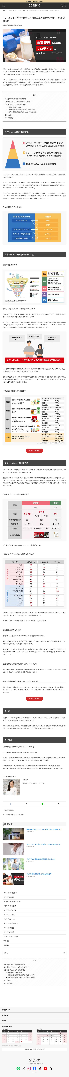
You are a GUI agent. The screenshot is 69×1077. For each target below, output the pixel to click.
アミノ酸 (6, 941)
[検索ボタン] (64, 953)
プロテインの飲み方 (10, 915)
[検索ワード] (34, 953)
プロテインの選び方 (10, 910)
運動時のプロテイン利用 (15, 107)
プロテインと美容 (9, 932)
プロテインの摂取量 (10, 906)
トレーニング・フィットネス (11, 936)
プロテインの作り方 (10, 919)
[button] (11, 804)
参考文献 (10, 118)
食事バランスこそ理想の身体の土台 (18, 102)
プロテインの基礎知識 (10, 893)
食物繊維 (6, 945)
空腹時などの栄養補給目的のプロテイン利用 (21, 109)
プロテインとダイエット (11, 923)
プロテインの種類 (9, 897)
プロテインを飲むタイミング (12, 901)
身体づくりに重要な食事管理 (16, 99)
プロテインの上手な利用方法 (16, 104)
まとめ (9, 115)
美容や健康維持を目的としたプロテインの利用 (22, 112)
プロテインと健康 (18, 25)
